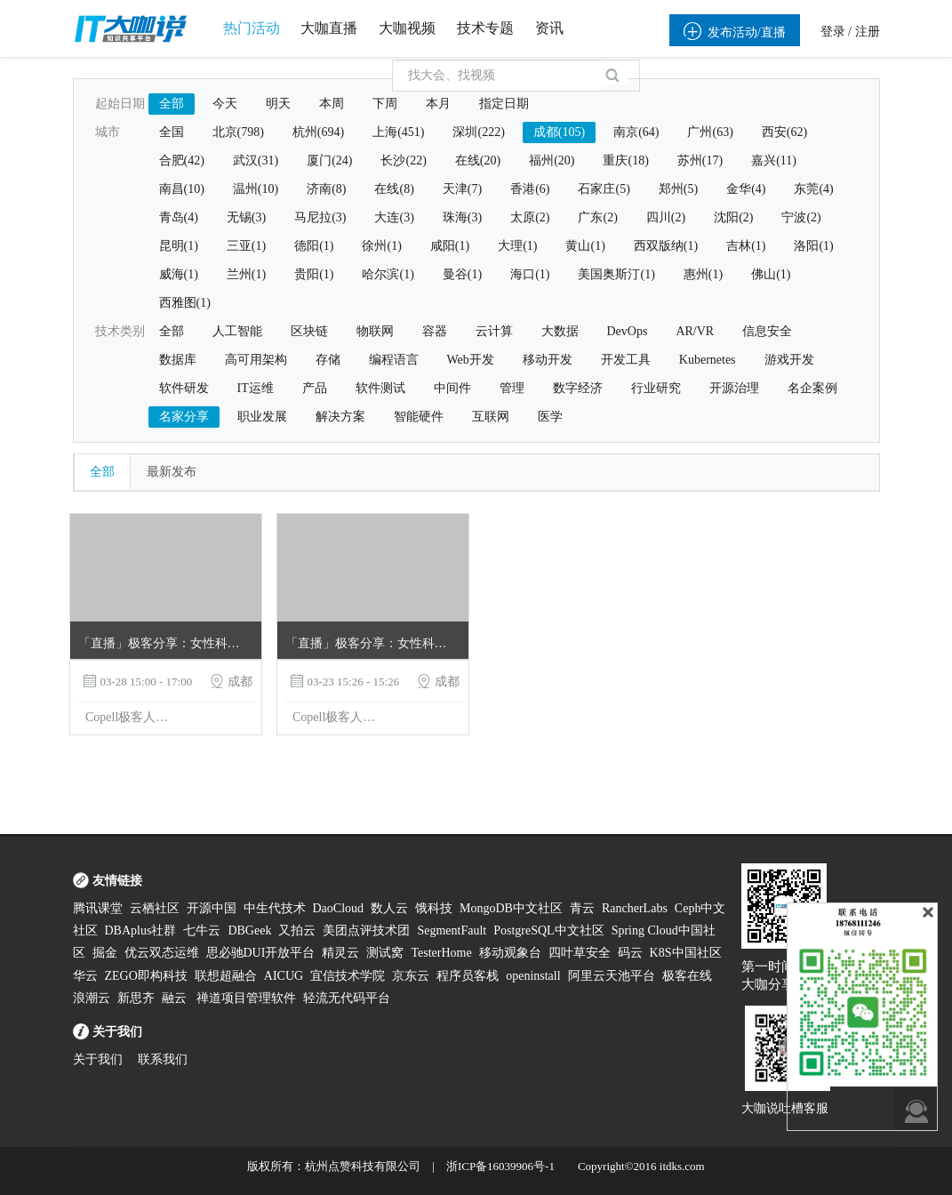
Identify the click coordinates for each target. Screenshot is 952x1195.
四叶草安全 (579, 952)
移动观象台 (510, 952)
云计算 (494, 331)
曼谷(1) (462, 274)
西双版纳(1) (666, 246)
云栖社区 (155, 908)
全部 (171, 103)
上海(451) (398, 132)
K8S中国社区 (686, 952)
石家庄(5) (603, 189)
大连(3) (393, 217)
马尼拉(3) (320, 217)
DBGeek (249, 930)
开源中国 (211, 908)
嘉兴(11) (773, 160)
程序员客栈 (467, 975)
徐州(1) (381, 246)
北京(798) (238, 132)
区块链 (309, 331)
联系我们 (163, 1059)
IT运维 (255, 388)
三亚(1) (246, 246)
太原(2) (529, 217)
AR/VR (695, 331)
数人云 (389, 908)
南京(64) (636, 132)
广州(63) (709, 132)
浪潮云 (91, 998)
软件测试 (380, 388)
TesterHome (441, 952)
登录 (832, 31)
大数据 (560, 331)
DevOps (627, 331)
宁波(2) (800, 217)
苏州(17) (700, 160)
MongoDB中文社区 (511, 908)
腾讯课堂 (98, 908)
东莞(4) (813, 189)
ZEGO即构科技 (146, 975)
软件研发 (184, 388)
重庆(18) (625, 160)
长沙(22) (403, 160)
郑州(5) (678, 189)
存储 (328, 359)
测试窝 (385, 952)
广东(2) (597, 217)
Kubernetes (707, 359)
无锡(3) (246, 217)
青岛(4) (178, 217)
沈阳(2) (733, 217)
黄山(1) (584, 246)
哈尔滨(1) (387, 274)
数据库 (177, 359)
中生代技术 (275, 908)
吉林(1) (745, 246)
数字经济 (578, 388)
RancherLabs (635, 908)
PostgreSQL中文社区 (548, 930)
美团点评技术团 (366, 930)
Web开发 (470, 359)
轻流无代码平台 (346, 998)
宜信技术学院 (347, 975)
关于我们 (98, 1059)
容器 (434, 331)
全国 (171, 132)
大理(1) (517, 246)
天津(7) (462, 189)
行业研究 (656, 388)
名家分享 (184, 416)
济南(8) (326, 189)
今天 (224, 103)
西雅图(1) (185, 302)
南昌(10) (181, 189)
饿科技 (433, 908)
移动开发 (547, 359)
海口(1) (529, 274)
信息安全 (767, 331)
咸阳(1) (449, 246)
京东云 (410, 975)
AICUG (283, 975)
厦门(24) (329, 160)
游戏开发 (789, 359)
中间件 (452, 388)
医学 (550, 416)
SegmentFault (451, 930)
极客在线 (687, 975)
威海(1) (178, 274)
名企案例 (812, 388)
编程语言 (394, 359)
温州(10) (255, 189)
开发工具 (626, 359)
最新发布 (171, 471)
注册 (867, 31)
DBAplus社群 (141, 930)
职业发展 (262, 416)
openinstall (533, 975)
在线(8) (393, 189)
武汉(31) (255, 160)
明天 (278, 103)
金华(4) (745, 189)
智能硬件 (419, 416)
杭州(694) (318, 132)
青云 (582, 908)
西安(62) (784, 132)
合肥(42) (181, 160)
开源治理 (734, 388)
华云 (85, 975)
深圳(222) (478, 132)
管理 (512, 388)
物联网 (375, 331)
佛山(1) (770, 274)
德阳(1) (313, 246)
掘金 (104, 952)
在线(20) (477, 160)
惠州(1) (703, 274)
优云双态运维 (161, 952)
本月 (438, 103)
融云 (176, 998)
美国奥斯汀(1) (616, 274)
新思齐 (136, 998)
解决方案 (340, 416)
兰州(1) (246, 274)
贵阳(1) (313, 274)
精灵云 (340, 952)
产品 (314, 388)
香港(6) (529, 189)
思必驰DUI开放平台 (261, 952)
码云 (630, 952)
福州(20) (551, 160)
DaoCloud (338, 908)
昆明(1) (178, 246)
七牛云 (201, 930)
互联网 (490, 416)
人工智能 (237, 331)
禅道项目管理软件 (246, 998)
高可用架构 (256, 359)
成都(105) (559, 132)
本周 (331, 103)
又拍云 (297, 930)
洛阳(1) (813, 246)
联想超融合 (226, 975)
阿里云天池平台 (611, 975)
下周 (384, 103)
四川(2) (665, 217)
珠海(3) (462, 217)
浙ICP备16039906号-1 (500, 1166)
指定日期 (504, 103)
